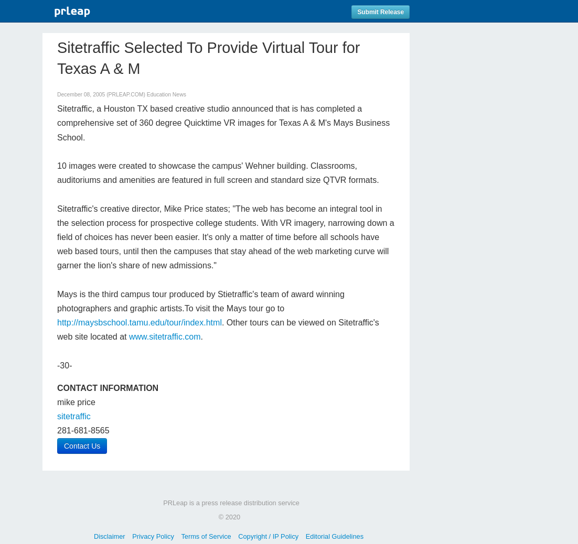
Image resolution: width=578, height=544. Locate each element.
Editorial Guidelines (334, 536)
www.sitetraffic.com (165, 336)
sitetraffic (74, 416)
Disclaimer (109, 536)
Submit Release (380, 12)
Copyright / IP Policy (268, 536)
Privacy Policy (153, 536)
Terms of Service (206, 536)
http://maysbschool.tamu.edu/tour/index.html (139, 322)
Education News (166, 94)
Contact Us (82, 446)
